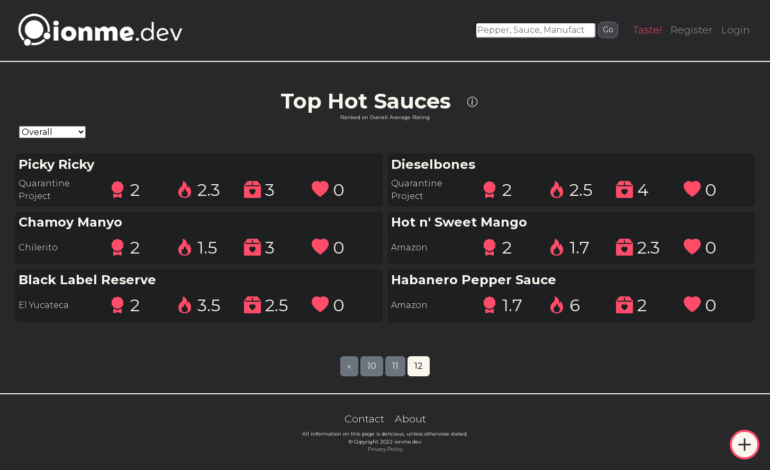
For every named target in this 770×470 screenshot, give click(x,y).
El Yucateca (44, 305)
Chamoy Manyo (70, 222)
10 (371, 366)
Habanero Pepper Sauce (473, 280)
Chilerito (38, 247)
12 (418, 366)
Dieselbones (433, 164)
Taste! (647, 29)
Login (735, 29)
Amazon (409, 247)
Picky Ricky (56, 164)
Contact (364, 418)
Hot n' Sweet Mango (459, 222)
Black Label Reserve (87, 280)
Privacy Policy (385, 449)
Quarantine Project (44, 189)
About (410, 418)
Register (692, 29)
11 (395, 366)
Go (608, 29)
